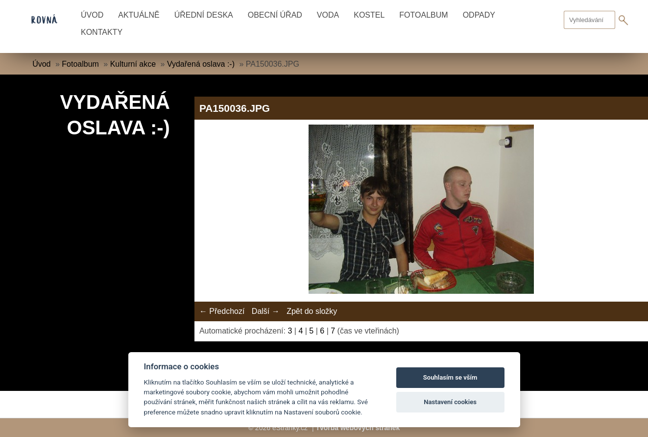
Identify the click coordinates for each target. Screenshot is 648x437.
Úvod (92, 15)
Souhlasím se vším (450, 377)
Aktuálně (138, 15)
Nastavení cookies (450, 402)
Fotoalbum (423, 15)
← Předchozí (221, 311)
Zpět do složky (312, 311)
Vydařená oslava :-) (201, 64)
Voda (328, 15)
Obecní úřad (275, 15)
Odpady (479, 15)
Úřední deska (203, 15)
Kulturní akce (133, 64)
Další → (266, 311)
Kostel (369, 15)
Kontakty (101, 32)
